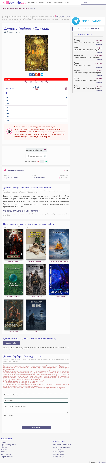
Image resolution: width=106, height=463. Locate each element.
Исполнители (58, 2)
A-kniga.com (102, 462)
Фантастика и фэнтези (62, 445)
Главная (4, 442)
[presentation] (36, 420)
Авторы (48, 2)
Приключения (58, 454)
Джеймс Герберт (11, 178)
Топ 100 (68, 2)
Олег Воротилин (38, 178)
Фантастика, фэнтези (62, 16)
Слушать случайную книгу (88, 28)
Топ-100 (4, 449)
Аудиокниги (32, 2)
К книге (99, 44)
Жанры (41, 2)
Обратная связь (7, 457)
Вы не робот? (9, 415)
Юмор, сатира (58, 457)
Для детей (57, 449)
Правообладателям (8, 445)
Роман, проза (58, 452)
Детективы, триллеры (61, 447)
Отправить (36, 427)
